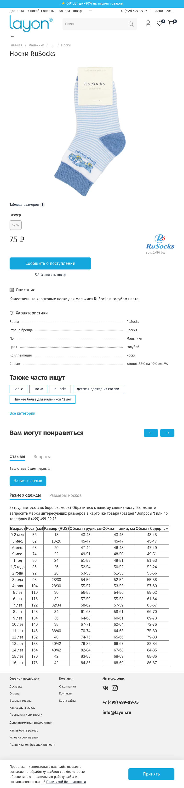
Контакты (65, 693)
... (53, 45)
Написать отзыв (28, 481)
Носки (66, 45)
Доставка (17, 11)
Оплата (15, 693)
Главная (16, 45)
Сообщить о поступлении (50, 263)
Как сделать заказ (22, 707)
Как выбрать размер (24, 730)
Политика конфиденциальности (33, 744)
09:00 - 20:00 (164, 11)
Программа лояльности (26, 714)
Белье (18, 389)
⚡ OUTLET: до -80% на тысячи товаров (92, 3)
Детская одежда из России (98, 389)
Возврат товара (71, 11)
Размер (15, 215)
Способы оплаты (41, 11)
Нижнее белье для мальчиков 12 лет (42, 399)
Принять (151, 774)
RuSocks (60, 389)
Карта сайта (67, 700)
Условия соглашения (24, 737)
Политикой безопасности (66, 782)
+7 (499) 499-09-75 (134, 11)
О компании (67, 686)
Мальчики (36, 45)
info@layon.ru (117, 712)
